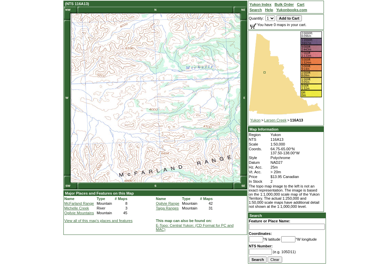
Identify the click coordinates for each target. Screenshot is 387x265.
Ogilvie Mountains (79, 213)
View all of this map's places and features (98, 221)
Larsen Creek (275, 120)
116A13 (296, 120)
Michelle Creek (76, 208)
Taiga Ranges (167, 208)
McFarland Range (79, 203)
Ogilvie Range (167, 203)
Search (256, 216)
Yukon (255, 120)
